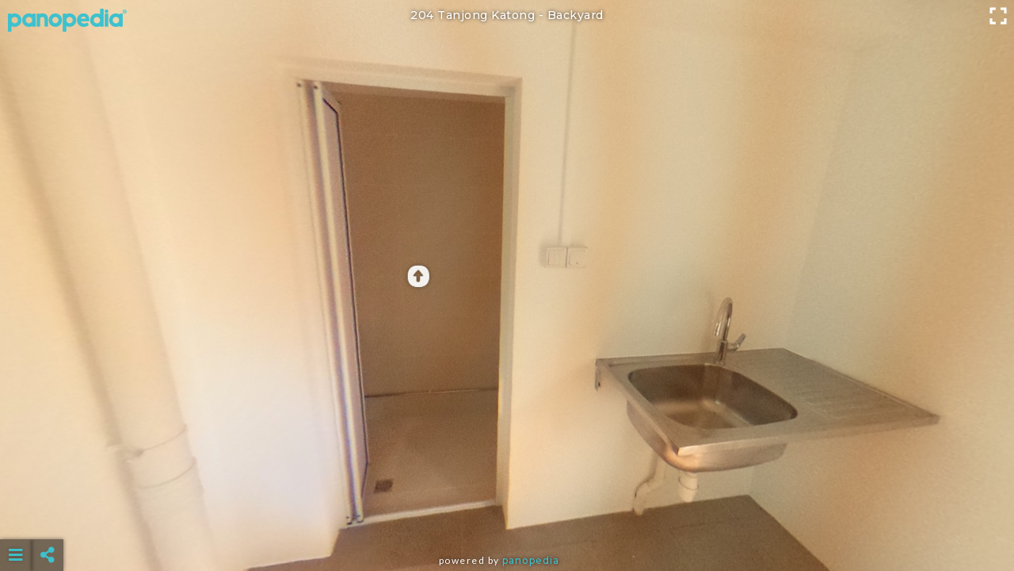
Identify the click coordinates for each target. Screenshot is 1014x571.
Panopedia (530, 560)
